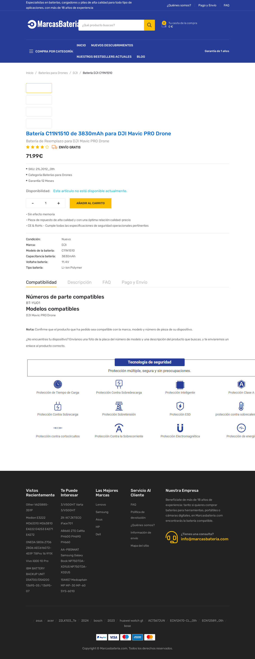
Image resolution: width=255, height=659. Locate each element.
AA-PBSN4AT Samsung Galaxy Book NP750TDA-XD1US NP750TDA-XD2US (73, 554)
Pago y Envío (207, 5)
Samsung (102, 509)
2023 (111, 615)
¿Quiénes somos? (179, 5)
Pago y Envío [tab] (134, 279)
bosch (98, 615)
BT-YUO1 (33, 300)
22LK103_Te (67, 615)
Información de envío (144, 525)
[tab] (39, 85)
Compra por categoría (51, 49)
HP (97, 525)
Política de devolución (145, 509)
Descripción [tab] (80, 279)
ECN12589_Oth (213, 615)
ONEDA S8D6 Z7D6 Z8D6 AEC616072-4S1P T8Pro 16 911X (39, 540)
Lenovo (100, 502)
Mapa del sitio (139, 532)
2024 (85, 615)
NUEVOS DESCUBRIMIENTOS (112, 43)
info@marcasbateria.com (204, 536)
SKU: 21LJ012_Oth (40, 166)
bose (127, 620)
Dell (98, 532)
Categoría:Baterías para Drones (49, 172)
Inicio (81, 43)
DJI (75, 70)
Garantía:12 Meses (40, 178)
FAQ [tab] (106, 279)
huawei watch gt (131, 615)
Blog (141, 54)
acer (50, 615)
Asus (99, 517)
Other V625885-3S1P (40, 502)
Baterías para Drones (53, 70)
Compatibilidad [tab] (41, 279)
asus (39, 615)
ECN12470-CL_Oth (183, 615)
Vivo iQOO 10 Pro (37, 554)
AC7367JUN (156, 615)
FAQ (226, 5)
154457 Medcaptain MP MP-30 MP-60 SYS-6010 (74, 579)
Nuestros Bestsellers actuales (104, 54)
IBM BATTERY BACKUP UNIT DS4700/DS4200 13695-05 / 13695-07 (38, 573)
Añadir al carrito (90, 200)
